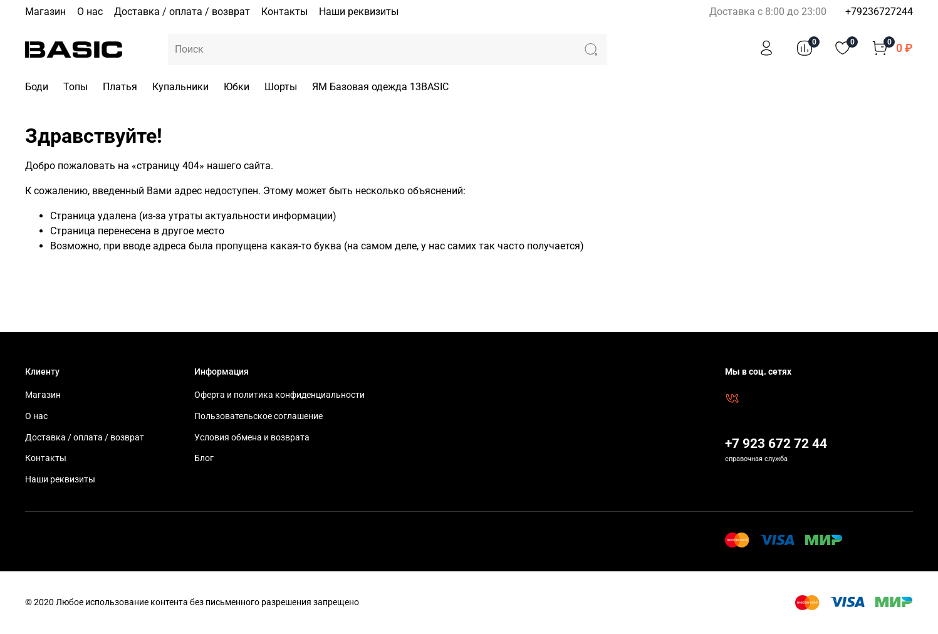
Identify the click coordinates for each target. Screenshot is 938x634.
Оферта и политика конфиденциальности (279, 395)
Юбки (236, 87)
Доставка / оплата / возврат (182, 12)
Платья (120, 87)
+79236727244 (879, 12)
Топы (75, 87)
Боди (36, 87)
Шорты (280, 87)
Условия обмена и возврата (252, 437)
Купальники (180, 87)
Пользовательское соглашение (258, 416)
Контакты (284, 12)
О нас (90, 12)
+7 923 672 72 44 (776, 443)
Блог (204, 458)
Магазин (45, 12)
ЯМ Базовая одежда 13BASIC (380, 87)
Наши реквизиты (359, 12)
